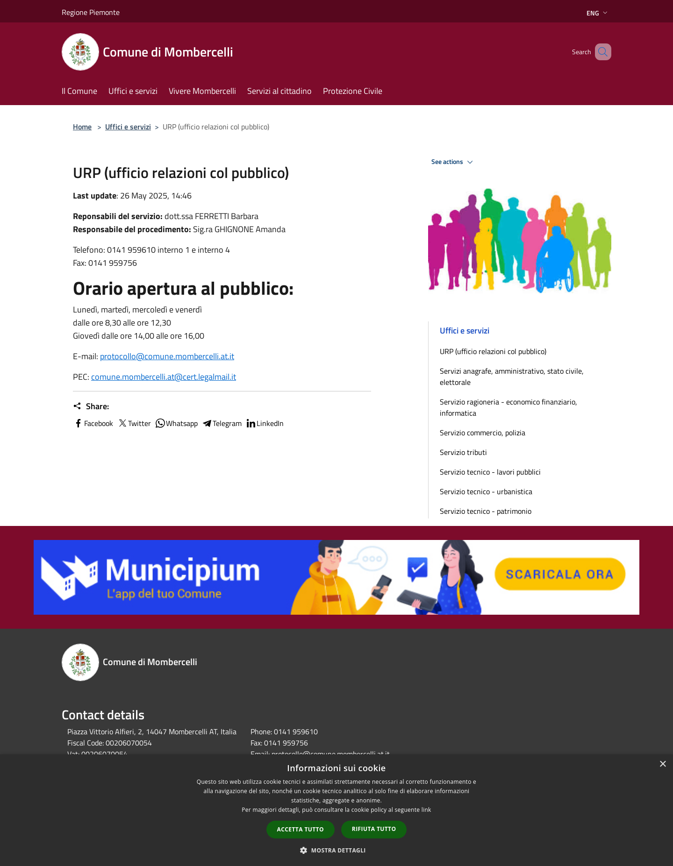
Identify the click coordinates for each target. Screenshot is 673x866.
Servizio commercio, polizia (482, 432)
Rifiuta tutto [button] (374, 829)
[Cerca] (600, 52)
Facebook (93, 423)
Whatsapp (176, 423)
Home (82, 126)
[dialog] (336, 810)
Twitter (134, 423)
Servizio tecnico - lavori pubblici (490, 471)
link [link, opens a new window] (426, 810)
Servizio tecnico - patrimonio (485, 511)
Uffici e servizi (128, 126)
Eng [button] (598, 13)
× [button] (662, 764)
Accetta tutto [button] (300, 829)
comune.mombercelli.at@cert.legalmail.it (163, 376)
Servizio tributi (463, 452)
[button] (336, 850)
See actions (453, 162)
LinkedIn (264, 423)
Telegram (221, 423)
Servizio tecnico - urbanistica (486, 491)
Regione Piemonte (91, 12)
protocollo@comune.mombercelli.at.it (167, 356)
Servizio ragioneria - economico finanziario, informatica (508, 407)
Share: (91, 406)
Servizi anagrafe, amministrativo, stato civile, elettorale (512, 376)
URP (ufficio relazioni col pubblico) (493, 351)
